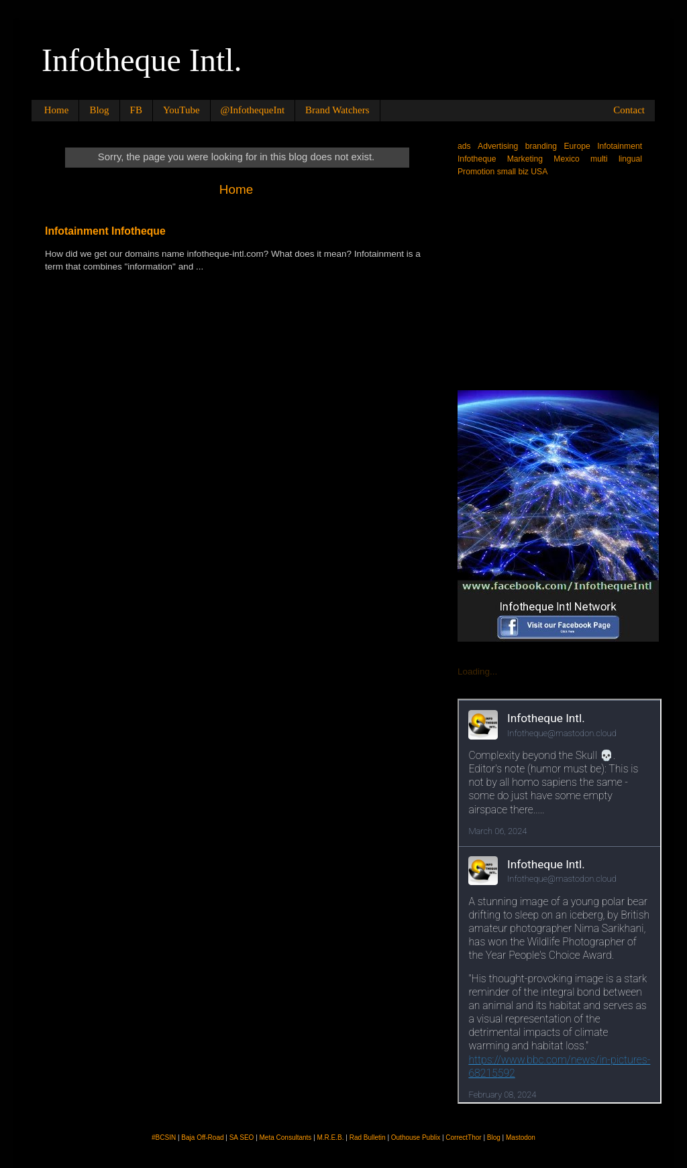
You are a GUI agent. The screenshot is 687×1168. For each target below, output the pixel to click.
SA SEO (241, 1137)
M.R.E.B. (330, 1137)
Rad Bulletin (368, 1137)
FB (136, 110)
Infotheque (477, 159)
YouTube (181, 110)
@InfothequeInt (252, 110)
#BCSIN (164, 1137)
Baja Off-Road (202, 1137)
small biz (513, 171)
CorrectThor (463, 1137)
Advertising (498, 146)
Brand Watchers (337, 110)
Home (56, 110)
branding (541, 146)
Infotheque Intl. (142, 60)
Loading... (477, 671)
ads (464, 146)
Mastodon (520, 1137)
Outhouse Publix (415, 1137)
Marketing (525, 159)
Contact (629, 110)
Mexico (566, 159)
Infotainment (619, 146)
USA (539, 171)
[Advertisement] (558, 282)
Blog (99, 110)
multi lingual (616, 159)
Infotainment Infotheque (105, 231)
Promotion (476, 171)
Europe (577, 146)
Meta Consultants (286, 1137)
